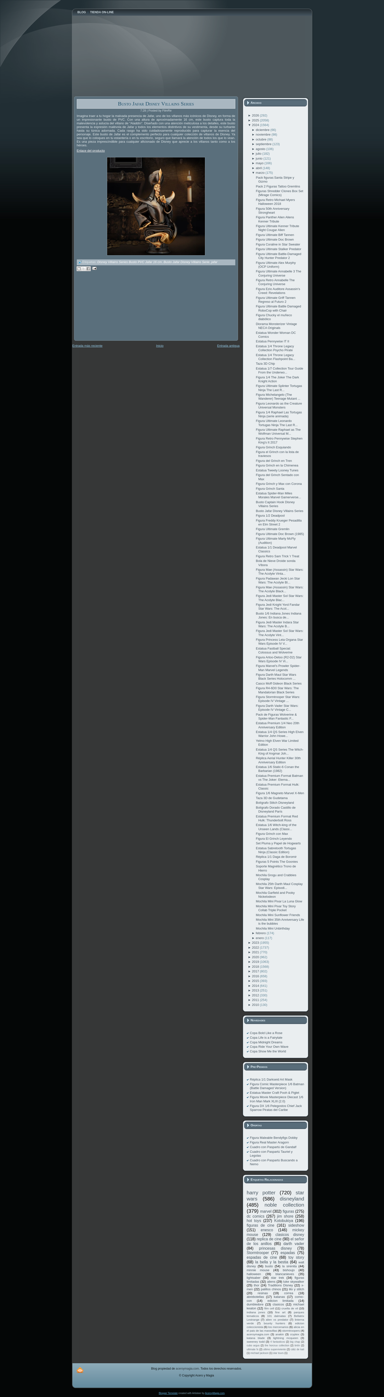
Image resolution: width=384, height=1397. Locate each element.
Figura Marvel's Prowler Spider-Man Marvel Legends (278, 668)
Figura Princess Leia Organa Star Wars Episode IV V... (279, 641)
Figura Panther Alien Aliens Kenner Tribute (275, 219)
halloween (254, 1274)
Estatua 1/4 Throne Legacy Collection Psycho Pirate (275, 348)
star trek (277, 1278)
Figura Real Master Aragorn (269, 1142)
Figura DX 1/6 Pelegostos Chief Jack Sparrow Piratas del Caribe (276, 1108)
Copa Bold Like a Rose (266, 1033)
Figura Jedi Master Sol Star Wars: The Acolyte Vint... (280, 633)
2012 (256, 995)
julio (259, 153)
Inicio (159, 346)
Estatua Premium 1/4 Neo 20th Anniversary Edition (277, 725)
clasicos (278, 1304)
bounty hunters (274, 1323)
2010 (256, 1005)
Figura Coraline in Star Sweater (278, 244)
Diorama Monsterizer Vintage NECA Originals (276, 326)
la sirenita (289, 1266)
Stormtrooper (258, 1253)
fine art (280, 1312)
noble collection (284, 1205)
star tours (278, 1353)
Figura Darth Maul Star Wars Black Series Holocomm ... (276, 676)
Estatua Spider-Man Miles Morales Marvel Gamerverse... (278, 495)
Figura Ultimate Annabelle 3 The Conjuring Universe (278, 273)
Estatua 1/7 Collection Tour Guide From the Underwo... (279, 370)
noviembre (263, 134)
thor (256, 1285)
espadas (288, 1253)
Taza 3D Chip (265, 363)
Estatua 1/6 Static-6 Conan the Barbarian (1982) (277, 769)
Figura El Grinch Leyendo (274, 838)
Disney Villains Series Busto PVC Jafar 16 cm (129, 262)
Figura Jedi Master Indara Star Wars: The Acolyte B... (277, 624)
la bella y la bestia (271, 1262)
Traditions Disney (280, 1285)
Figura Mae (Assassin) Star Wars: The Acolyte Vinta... (280, 571)
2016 (256, 976)
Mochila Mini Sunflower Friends (278, 915)
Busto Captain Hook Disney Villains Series (275, 504)
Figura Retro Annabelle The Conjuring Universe (275, 282)
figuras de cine (260, 1225)
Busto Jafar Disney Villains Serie (187, 262)
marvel (265, 1211)
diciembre (263, 130)
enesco (267, 1230)
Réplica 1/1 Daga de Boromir (276, 857)
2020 (256, 957)
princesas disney (275, 1248)
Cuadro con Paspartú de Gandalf (273, 1147)
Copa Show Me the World (268, 1051)
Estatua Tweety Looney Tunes (277, 470)
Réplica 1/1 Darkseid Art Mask (271, 1079)
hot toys (254, 1221)
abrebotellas (255, 1297)
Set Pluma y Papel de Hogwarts (278, 843)
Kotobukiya (283, 1221)
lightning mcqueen (285, 1337)
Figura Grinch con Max (272, 834)
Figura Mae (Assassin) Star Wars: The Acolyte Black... (280, 589)
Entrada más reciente (87, 346)
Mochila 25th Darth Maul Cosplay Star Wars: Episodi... (279, 886)
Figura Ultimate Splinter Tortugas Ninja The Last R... (279, 388)
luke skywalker (293, 1281)
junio (259, 158)
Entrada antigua (228, 346)
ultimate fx (253, 1349)
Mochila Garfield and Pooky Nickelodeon (275, 894)
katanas (279, 1297)
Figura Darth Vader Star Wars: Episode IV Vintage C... (277, 707)
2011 (256, 1000)
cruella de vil (290, 1308)
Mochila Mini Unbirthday (273, 928)
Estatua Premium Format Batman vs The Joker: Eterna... (279, 777)
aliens (271, 1281)
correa (288, 1293)
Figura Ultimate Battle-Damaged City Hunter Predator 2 (278, 256)
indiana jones (256, 1312)
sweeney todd (256, 1341)
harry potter (261, 1192)
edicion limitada (280, 1301)
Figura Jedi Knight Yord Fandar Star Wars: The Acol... (278, 606)
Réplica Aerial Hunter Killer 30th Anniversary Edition (278, 760)
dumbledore (255, 1304)
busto (269, 1266)
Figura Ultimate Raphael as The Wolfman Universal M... (278, 431)
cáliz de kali (297, 1349)
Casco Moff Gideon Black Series (279, 683)
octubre (261, 139)
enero (260, 938)
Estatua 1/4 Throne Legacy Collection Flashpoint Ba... (275, 357)
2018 (256, 966)
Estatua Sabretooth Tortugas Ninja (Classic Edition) (276, 850)
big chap (295, 1341)
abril (259, 168)
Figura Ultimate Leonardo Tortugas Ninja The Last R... (277, 423)
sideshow (296, 1225)
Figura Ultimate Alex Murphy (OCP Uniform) (276, 264)
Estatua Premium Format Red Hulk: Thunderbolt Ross (277, 818)
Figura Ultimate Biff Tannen (275, 235)
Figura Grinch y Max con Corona (279, 484)
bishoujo (288, 1270)
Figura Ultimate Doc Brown (275, 239)
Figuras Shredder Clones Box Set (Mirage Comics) (279, 193)
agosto (261, 149)
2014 (256, 986)
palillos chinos (271, 1289)
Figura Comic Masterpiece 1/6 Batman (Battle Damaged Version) (277, 1086)
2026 (256, 115)
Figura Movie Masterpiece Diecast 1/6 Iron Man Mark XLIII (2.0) (276, 1099)
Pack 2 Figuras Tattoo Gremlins (278, 186)
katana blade (256, 1337)
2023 (256, 942)
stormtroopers (291, 1330)
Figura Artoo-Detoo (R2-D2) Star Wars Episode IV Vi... (279, 659)
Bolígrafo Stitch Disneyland (275, 802)
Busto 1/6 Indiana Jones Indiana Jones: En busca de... (278, 615)
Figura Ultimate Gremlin (272, 529)
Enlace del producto (91, 150)
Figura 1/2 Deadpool (270, 515)
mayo (260, 163)
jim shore (285, 1216)
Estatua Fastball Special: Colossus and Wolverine (274, 650)
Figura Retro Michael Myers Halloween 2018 (275, 202)
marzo (261, 173)
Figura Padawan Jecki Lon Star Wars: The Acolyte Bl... (278, 580)
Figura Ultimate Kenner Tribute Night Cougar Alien (277, 228)
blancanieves (284, 1274)
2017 (256, 971)
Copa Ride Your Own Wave (269, 1046)
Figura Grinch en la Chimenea (277, 465)
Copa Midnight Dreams (266, 1042)
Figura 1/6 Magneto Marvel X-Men (280, 793)
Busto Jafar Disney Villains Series (156, 104)
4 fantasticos (277, 1341)
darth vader (293, 1244)
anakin (279, 1334)
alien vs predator (277, 1319)
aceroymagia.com (258, 1334)
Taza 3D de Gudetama (272, 798)
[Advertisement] (110, 309)
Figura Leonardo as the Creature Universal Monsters (279, 405)
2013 (256, 990)
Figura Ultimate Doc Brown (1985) (280, 534)
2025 (256, 120)
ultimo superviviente (274, 1349)
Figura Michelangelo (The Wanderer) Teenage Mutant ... (278, 396)
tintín (297, 1345)
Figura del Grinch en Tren (274, 461)
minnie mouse (258, 1270)
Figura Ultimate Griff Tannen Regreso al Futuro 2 (275, 299)
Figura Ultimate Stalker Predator (278, 249)
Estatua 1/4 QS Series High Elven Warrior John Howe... (280, 734)
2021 (256, 952)
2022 (256, 947)
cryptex (294, 1334)
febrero (261, 933)
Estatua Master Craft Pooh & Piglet (274, 1092)
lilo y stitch (296, 1289)
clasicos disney (289, 1235)
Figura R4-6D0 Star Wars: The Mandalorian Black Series (277, 690)
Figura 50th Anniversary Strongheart (272, 210)
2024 (256, 125)
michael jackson (259, 1353)
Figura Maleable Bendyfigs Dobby (274, 1138)
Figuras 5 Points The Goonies (277, 861)
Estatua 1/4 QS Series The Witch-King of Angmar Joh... (280, 751)
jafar (214, 262)
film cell (269, 1308)
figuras (288, 1211)
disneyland (292, 1198)
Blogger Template (168, 1393)
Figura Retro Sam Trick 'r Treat (277, 556)
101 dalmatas (276, 1315)
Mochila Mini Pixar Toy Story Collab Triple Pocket (276, 908)
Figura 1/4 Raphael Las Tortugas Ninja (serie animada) (279, 414)
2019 (256, 962)
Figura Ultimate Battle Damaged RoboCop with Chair (278, 308)
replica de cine (269, 1239)
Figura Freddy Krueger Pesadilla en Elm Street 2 (279, 522)
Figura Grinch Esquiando (273, 447)
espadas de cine (262, 1257)
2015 (256, 981)
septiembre (264, 144)
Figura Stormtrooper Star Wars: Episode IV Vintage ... (278, 699)
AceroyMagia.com (215, 1393)
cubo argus (253, 1345)
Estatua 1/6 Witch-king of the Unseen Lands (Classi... (276, 827)
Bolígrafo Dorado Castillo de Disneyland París (276, 809)
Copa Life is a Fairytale (266, 1037)
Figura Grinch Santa (270, 488)
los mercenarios (278, 1326)
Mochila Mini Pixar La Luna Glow (279, 901)
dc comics (256, 1216)
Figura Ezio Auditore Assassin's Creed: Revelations (278, 291)
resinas (263, 1293)
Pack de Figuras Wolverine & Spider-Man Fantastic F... (276, 716)
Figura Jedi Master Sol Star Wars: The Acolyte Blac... (280, 598)
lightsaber (253, 1278)
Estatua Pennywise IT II (272, 341)
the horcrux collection (277, 1345)
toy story (296, 1257)
